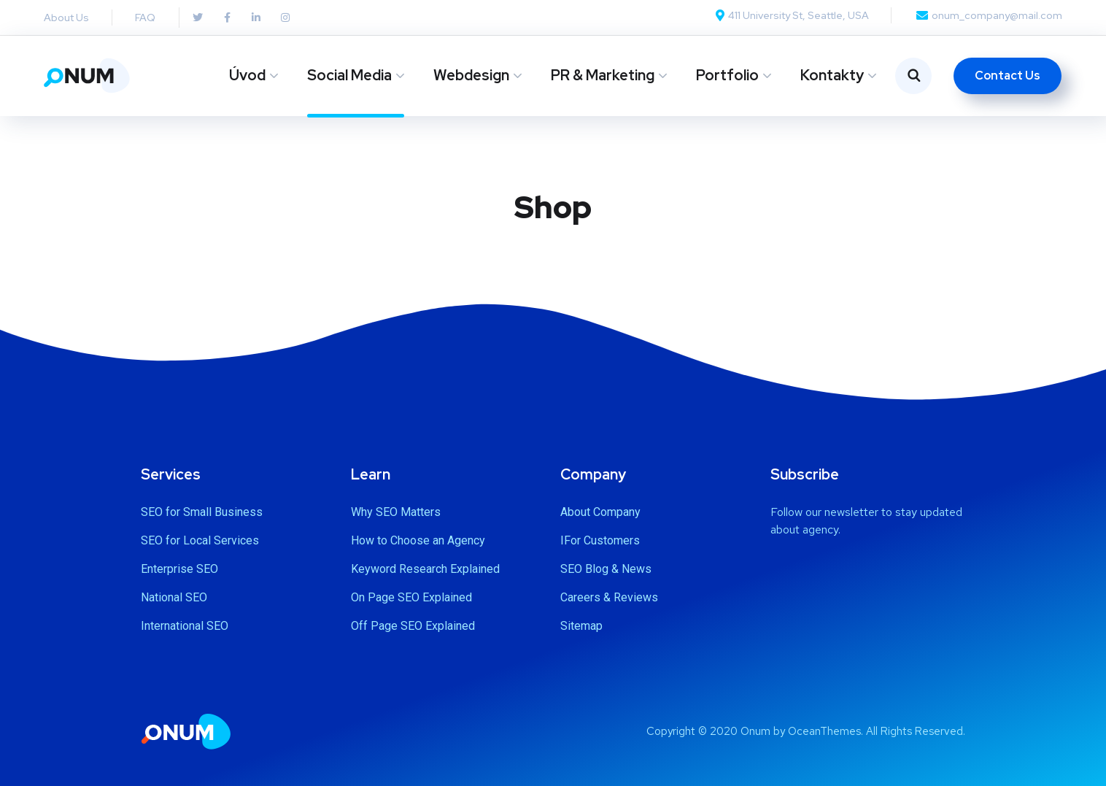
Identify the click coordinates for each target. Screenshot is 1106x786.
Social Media (349, 75)
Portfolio (727, 75)
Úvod (247, 75)
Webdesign (471, 75)
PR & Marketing (602, 75)
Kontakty (832, 75)
